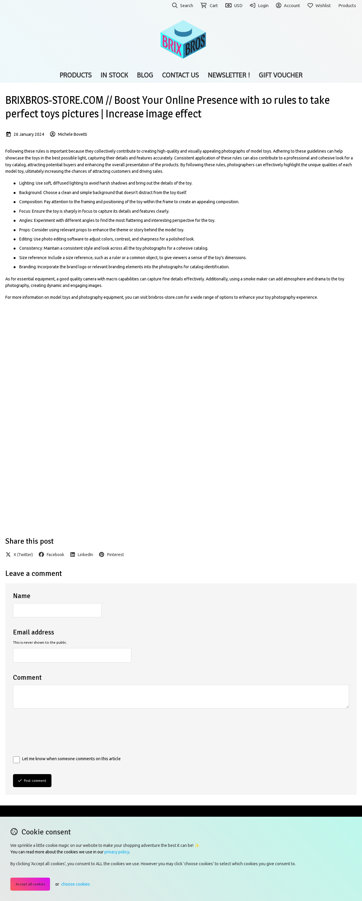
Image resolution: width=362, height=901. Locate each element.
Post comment (32, 780)
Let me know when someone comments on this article (71, 758)
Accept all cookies (30, 884)
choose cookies (75, 884)
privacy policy (116, 852)
